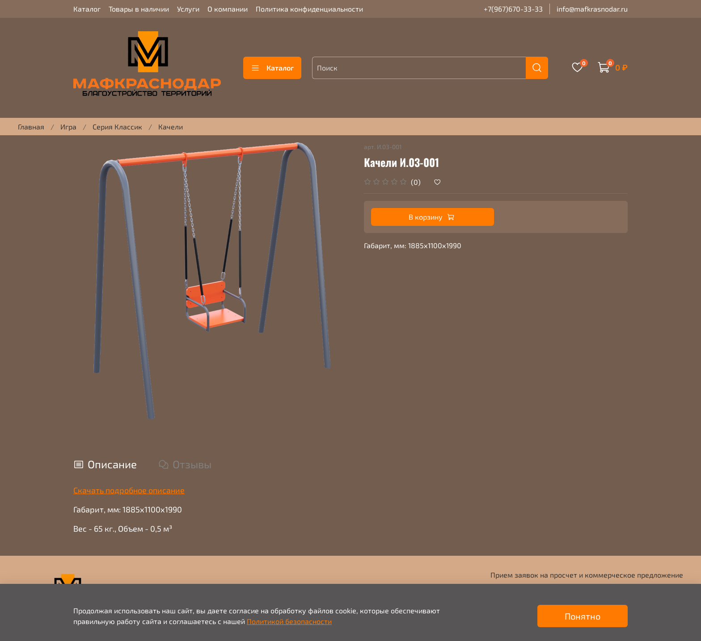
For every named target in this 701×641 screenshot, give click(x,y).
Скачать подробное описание (129, 490)
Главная (31, 126)
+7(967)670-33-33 (513, 8)
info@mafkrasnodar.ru (592, 8)
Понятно (582, 616)
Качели (170, 126)
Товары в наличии (139, 8)
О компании (227, 8)
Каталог (87, 8)
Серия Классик (117, 126)
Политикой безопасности (289, 621)
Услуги (188, 8)
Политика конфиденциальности (309, 8)
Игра (68, 126)
